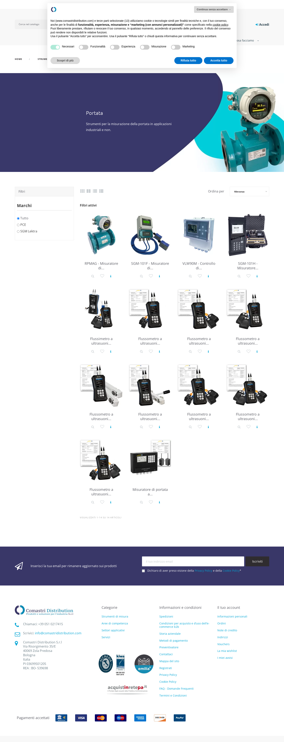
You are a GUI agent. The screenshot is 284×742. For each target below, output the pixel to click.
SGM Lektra (28, 231)
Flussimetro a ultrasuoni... (101, 341)
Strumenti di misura (115, 616)
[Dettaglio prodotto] (92, 275)
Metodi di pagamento (173, 640)
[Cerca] (34, 24)
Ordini (221, 623)
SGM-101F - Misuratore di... (150, 265)
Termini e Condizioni (173, 695)
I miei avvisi (225, 658)
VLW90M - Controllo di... (198, 265)
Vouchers (223, 644)
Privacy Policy (203, 570)
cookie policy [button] (220, 24)
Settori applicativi (113, 630)
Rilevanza (239, 191)
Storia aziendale (170, 633)
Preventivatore (168, 647)
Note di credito (227, 630)
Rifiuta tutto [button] (188, 60)
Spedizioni (166, 616)
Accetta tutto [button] (218, 60)
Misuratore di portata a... (150, 491)
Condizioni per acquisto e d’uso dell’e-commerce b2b (184, 625)
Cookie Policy (231, 570)
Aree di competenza (115, 623)
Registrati (165, 668)
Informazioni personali (232, 616)
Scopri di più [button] (65, 60)
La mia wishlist (227, 651)
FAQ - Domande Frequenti (176, 688)
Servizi (106, 637)
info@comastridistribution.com (58, 633)
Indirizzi (222, 637)
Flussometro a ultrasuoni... (150, 341)
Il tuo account (228, 607)
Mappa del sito (169, 661)
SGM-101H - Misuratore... (247, 265)
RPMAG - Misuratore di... (101, 265)
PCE (23, 225)
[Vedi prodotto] (110, 275)
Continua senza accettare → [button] (214, 9)
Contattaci (166, 654)
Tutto (24, 218)
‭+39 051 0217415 (50, 624)
